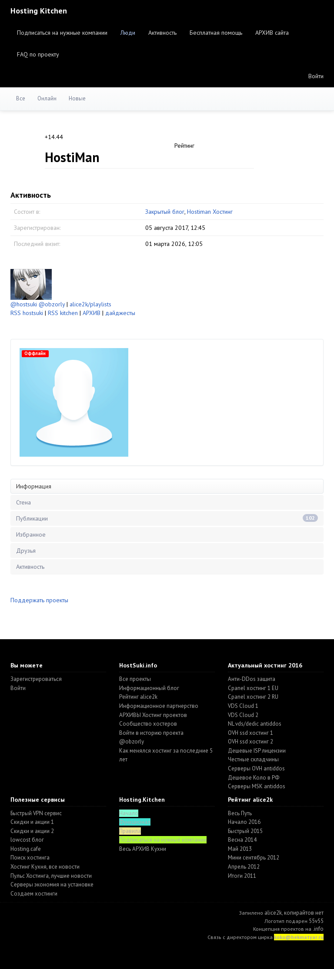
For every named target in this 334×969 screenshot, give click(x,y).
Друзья (26, 550)
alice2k (273, 912)
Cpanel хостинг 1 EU (253, 688)
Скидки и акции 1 (32, 822)
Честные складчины (253, 759)
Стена (23, 502)
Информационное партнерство (158, 706)
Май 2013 (240, 849)
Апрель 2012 (244, 866)
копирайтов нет (304, 912)
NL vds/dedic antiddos (254, 723)
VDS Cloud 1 (243, 706)
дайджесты (120, 313)
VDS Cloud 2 (243, 715)
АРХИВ (91, 313)
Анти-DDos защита (251, 679)
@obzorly (52, 304)
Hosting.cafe (25, 849)
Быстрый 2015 (245, 831)
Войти (316, 76)
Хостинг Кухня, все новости (45, 866)
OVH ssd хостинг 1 (250, 733)
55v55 (316, 921)
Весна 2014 (242, 839)
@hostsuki (23, 304)
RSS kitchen (63, 313)
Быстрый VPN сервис (36, 813)
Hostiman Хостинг (210, 212)
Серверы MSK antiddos (256, 786)
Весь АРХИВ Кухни (142, 849)
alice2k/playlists (90, 304)
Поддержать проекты (39, 600)
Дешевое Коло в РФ (253, 777)
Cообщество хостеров (148, 723)
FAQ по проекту (38, 54)
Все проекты (135, 679)
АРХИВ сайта (272, 33)
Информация (33, 486)
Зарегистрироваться (36, 679)
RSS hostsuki (26, 313)
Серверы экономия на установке (52, 884)
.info (318, 928)
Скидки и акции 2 (32, 831)
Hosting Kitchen (38, 11)
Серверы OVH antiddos (256, 768)
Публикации (167, 518)
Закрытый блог (164, 212)
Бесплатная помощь (216, 33)
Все (20, 98)
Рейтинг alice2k (138, 696)
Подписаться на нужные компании (62, 33)
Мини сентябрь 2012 (253, 857)
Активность (162, 33)
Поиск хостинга (30, 857)
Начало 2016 (244, 822)
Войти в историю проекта (151, 733)
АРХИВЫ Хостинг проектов (153, 715)
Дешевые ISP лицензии (257, 750)
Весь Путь (240, 813)
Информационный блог (149, 688)
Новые (77, 98)
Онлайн (47, 98)
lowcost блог (27, 839)
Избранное (31, 534)
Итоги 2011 (242, 875)
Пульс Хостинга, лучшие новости (51, 875)
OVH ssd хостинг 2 (250, 741)
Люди (127, 33)
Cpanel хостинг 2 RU (253, 696)
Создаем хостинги (33, 893)
